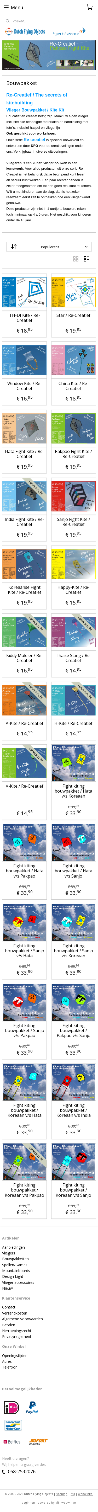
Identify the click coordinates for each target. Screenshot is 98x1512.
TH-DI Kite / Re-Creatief (24, 318)
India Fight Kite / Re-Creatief (24, 522)
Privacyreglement (16, 1336)
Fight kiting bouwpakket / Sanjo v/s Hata (24, 951)
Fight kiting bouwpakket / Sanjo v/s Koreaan (73, 951)
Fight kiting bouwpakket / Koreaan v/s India (73, 1110)
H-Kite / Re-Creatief (73, 723)
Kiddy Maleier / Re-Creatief (24, 658)
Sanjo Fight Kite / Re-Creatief (73, 522)
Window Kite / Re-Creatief (24, 386)
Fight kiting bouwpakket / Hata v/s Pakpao (24, 871)
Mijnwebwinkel (66, 1502)
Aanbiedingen (13, 1247)
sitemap (61, 1494)
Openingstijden (14, 1355)
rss (73, 1494)
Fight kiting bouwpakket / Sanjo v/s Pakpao (24, 1030)
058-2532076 (19, 1471)
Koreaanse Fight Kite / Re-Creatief (24, 590)
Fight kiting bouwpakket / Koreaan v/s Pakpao (24, 1190)
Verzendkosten (14, 1313)
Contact (8, 1307)
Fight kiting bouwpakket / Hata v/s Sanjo (73, 871)
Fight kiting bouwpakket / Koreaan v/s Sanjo (73, 1190)
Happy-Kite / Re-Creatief (73, 590)
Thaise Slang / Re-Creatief (73, 658)
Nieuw (7, 1288)
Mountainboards (16, 1270)
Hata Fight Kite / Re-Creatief (24, 454)
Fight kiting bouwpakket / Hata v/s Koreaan (73, 791)
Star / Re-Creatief (73, 315)
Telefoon (10, 1367)
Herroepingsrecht (16, 1330)
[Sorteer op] (49, 246)
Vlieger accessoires (18, 1282)
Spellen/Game (14, 1264)
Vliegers (8, 1253)
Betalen (8, 1324)
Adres (7, 1361)
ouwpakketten (17, 1258)
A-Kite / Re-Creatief (24, 723)
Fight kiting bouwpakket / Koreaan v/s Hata (25, 1110)
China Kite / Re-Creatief (74, 386)
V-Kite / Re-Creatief (24, 786)
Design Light (12, 1276)
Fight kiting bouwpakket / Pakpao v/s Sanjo (73, 1030)
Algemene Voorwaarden (22, 1318)
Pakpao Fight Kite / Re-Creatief (73, 454)
